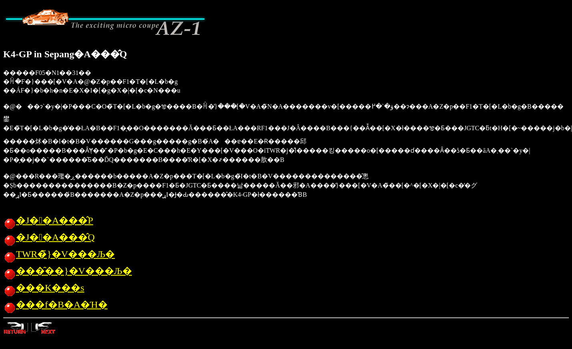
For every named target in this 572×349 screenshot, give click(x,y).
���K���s (43, 287)
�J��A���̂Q (49, 237)
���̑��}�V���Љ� (67, 271)
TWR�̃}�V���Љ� (59, 254)
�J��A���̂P (48, 220)
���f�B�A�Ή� (55, 304)
